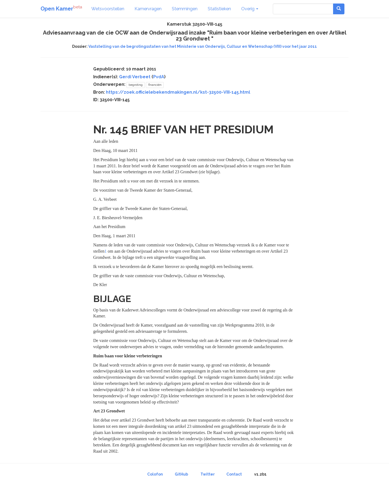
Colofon (155, 474)
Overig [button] (249, 8)
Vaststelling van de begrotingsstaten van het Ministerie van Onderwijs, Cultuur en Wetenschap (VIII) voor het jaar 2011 (202, 46)
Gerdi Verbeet (134, 76)
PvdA (158, 76)
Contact (234, 474)
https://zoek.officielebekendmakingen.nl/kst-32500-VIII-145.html (178, 92)
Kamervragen (148, 8)
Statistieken (219, 8)
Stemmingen (184, 8)
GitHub (181, 474)
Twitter (207, 474)
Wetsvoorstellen (107, 8)
